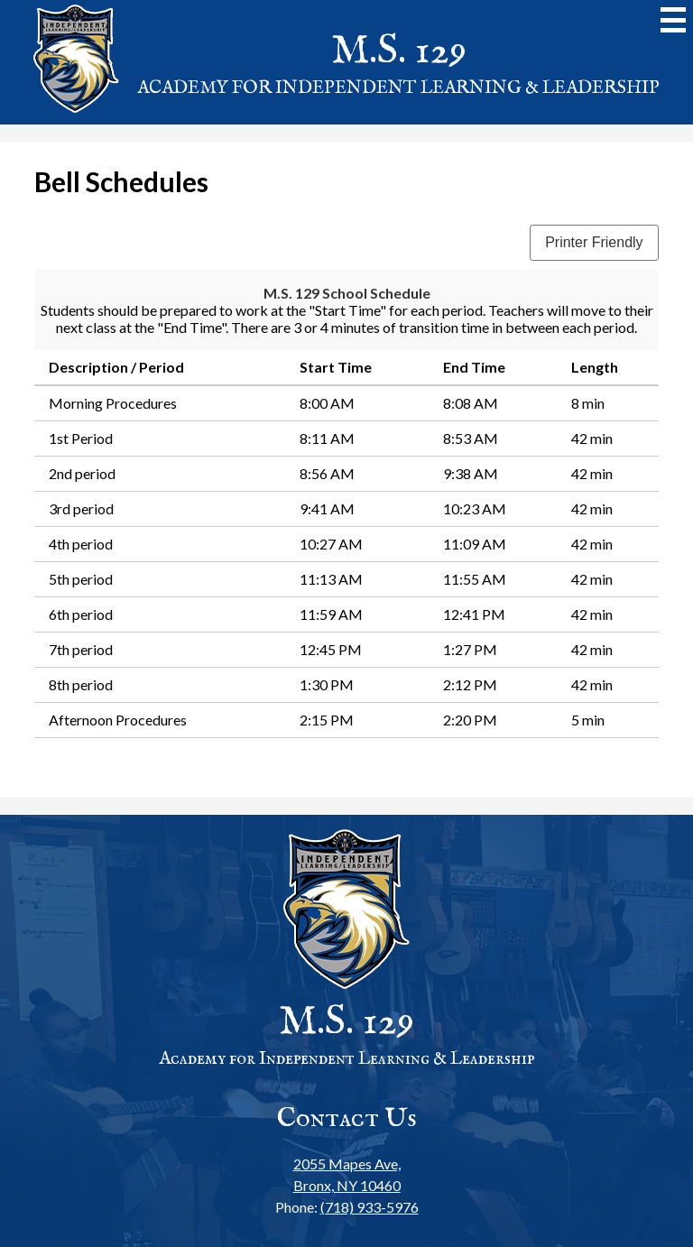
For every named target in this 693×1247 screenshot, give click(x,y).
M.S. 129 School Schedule (346, 292)
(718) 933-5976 (369, 1206)
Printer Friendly (593, 242)
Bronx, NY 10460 (347, 1173)
